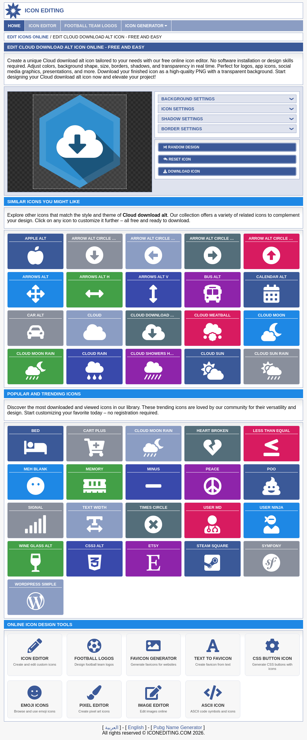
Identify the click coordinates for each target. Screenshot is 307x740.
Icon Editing (44, 10)
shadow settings (182, 118)
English (136, 726)
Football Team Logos (91, 25)
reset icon (177, 159)
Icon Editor (42, 25)
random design (181, 147)
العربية (111, 726)
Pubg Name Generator (177, 726)
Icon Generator (146, 25)
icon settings (177, 108)
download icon (181, 171)
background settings (188, 98)
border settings (181, 128)
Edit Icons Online (28, 36)
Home (14, 25)
